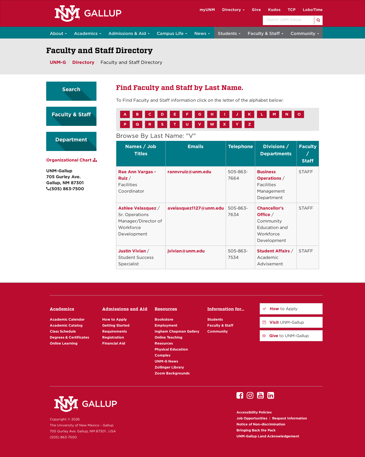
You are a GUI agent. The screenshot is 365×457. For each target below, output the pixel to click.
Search (71, 89)
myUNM (207, 9)
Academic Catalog (66, 325)
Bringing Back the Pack (255, 430)
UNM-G (58, 62)
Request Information (289, 418)
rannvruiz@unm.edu (189, 171)
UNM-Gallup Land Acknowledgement (267, 436)
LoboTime (313, 9)
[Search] (318, 20)
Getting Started (115, 325)
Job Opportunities (251, 418)
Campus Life (172, 33)
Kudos (274, 9)
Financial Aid (113, 343)
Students (229, 33)
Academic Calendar (67, 319)
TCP (292, 9)
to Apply (280, 308)
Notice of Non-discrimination (260, 424)
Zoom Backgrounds (172, 373)
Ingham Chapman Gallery (177, 331)
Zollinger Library (169, 367)
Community (305, 33)
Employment (166, 325)
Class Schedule (63, 331)
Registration (113, 337)
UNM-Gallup (283, 322)
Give (256, 9)
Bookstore (164, 319)
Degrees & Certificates (69, 337)
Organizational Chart (71, 159)
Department (71, 139)
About (58, 33)
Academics (87, 33)
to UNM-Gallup (285, 335)
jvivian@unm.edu (186, 250)
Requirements (114, 331)
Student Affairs (273, 250)
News (202, 33)
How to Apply (114, 319)
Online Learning (64, 343)
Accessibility (254, 412)
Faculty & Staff (265, 33)
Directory (233, 9)
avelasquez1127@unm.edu (196, 208)
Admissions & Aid (129, 33)
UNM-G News (166, 361)
